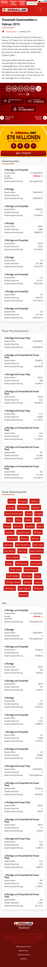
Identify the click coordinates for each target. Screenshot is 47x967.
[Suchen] (32, 3)
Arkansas (23, 501)
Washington (10, 588)
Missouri (24, 538)
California (34, 501)
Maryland (10, 532)
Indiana (28, 519)
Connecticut (23, 507)
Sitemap (23, 958)
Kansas (7, 526)
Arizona (12, 501)
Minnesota (12, 538)
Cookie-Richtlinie (23, 954)
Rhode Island (15, 569)
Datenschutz (23, 950)
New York (22, 550)
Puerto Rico (36, 563)
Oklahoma (35, 557)
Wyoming (24, 594)
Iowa (38, 519)
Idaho (9, 519)
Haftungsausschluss (23, 946)
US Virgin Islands (13, 582)
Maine (40, 526)
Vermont (27, 582)
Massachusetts (23, 532)
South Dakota (13, 575)
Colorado (10, 507)
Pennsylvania (21, 563)
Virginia (38, 582)
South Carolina (31, 569)
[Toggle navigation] (41, 9)
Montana (35, 538)
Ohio (25, 557)
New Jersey (38, 544)
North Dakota (13, 557)
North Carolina (36, 550)
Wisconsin (38, 588)
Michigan (38, 532)
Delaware (36, 507)
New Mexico (9, 550)
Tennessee (26, 575)
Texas (37, 575)
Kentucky (18, 526)
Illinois (18, 519)
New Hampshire (23, 544)
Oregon (9, 563)
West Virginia (24, 588)
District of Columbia (13, 513)
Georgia (38, 513)
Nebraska (8, 544)
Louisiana (30, 526)
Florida (29, 513)
